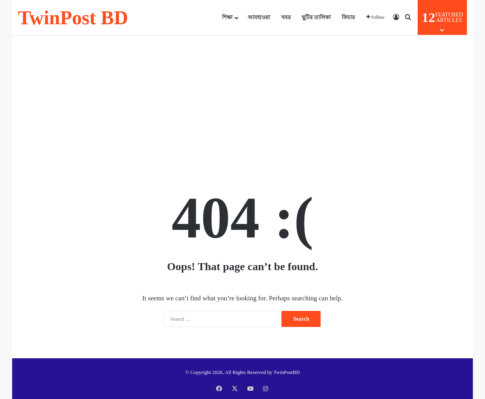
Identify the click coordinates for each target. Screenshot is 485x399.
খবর (286, 17)
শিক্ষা (227, 17)
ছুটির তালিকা (316, 17)
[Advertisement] (242, 98)
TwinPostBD (287, 372)
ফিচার (348, 17)
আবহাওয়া (259, 17)
